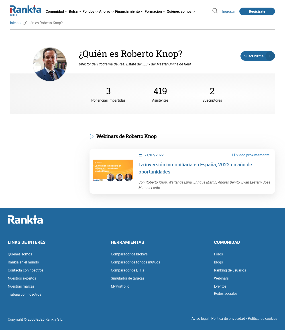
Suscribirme (259, 56)
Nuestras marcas (21, 286)
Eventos (220, 286)
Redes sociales (225, 293)
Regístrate (257, 11)
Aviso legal (200, 318)
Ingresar (228, 11)
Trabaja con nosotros (24, 294)
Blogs (218, 262)
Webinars (221, 278)
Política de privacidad (228, 318)
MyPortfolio (120, 286)
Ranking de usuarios (230, 270)
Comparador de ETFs (127, 270)
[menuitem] (56, 11)
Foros (218, 254)
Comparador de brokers (129, 254)
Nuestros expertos (22, 278)
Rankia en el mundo (23, 262)
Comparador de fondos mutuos (135, 262)
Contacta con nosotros (25, 270)
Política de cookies (262, 318)
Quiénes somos (20, 254)
